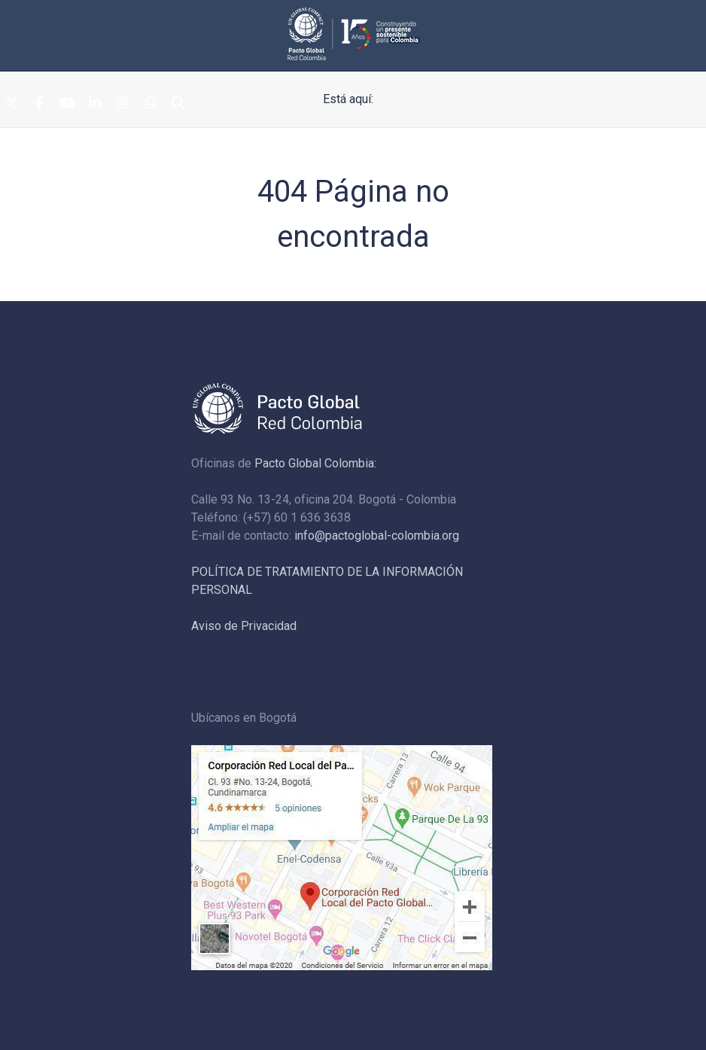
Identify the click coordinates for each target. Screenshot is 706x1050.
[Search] (178, 104)
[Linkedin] (95, 104)
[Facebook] (39, 104)
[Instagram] (122, 104)
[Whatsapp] (150, 104)
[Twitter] (11, 104)
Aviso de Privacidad (244, 626)
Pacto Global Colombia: (315, 463)
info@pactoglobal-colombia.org (376, 535)
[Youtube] (67, 104)
